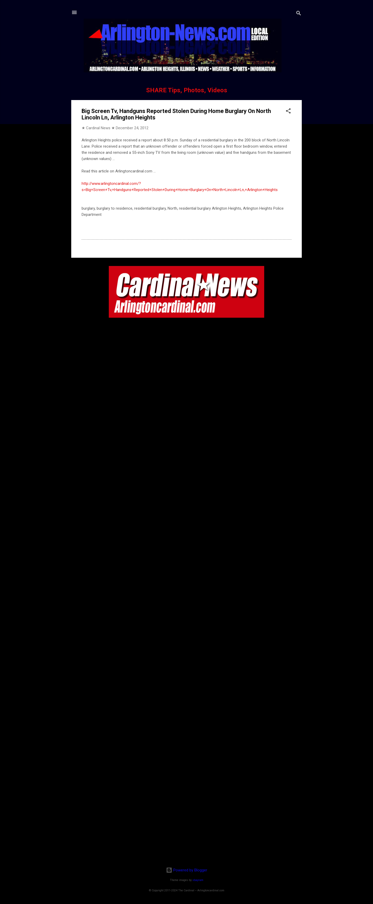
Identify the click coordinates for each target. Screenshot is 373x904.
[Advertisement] (186, 829)
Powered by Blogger (186, 870)
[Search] (299, 14)
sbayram (197, 880)
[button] (288, 112)
